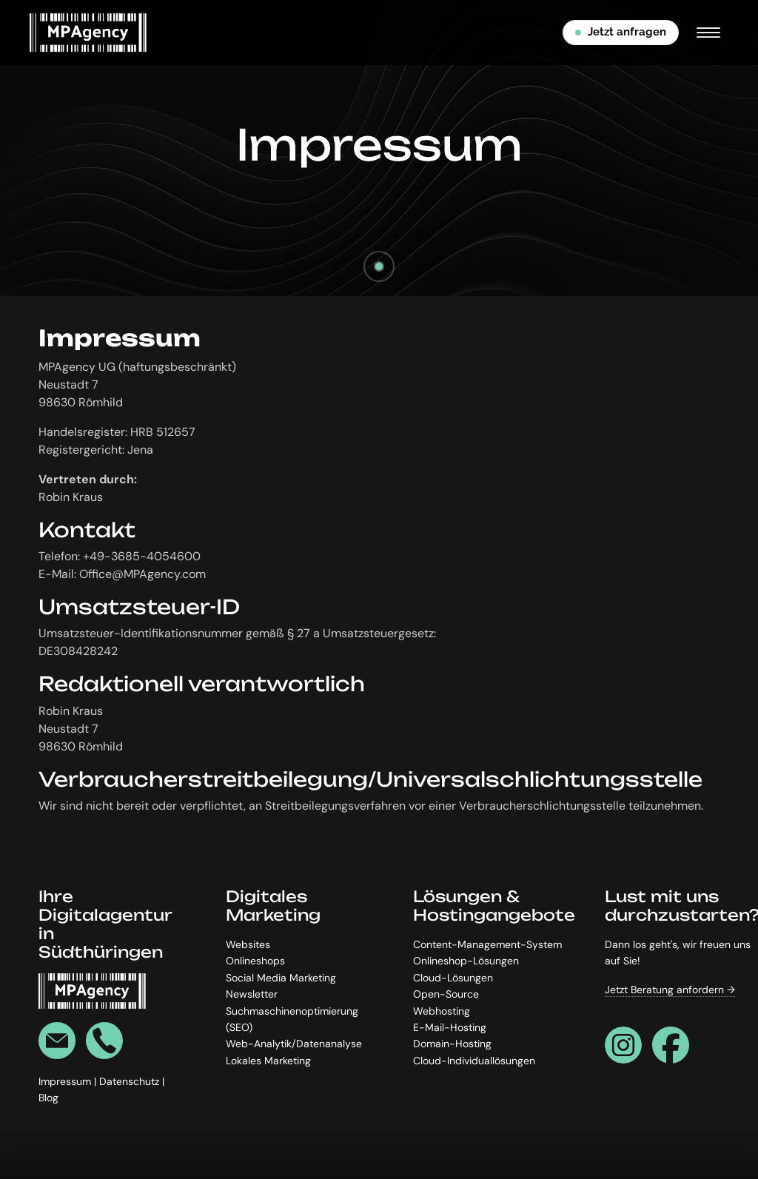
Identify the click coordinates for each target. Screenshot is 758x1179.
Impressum (66, 1081)
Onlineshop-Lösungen (466, 961)
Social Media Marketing (281, 977)
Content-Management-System (487, 944)
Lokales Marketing (268, 1060)
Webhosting (441, 1011)
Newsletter (252, 994)
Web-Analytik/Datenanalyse (294, 1044)
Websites (248, 944)
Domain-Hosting (452, 1044)
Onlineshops (255, 961)
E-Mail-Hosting (449, 1027)
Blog (48, 1097)
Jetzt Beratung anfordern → (670, 989)
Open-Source (446, 994)
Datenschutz (130, 1081)
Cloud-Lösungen (453, 977)
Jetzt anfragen (620, 31)
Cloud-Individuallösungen (474, 1060)
